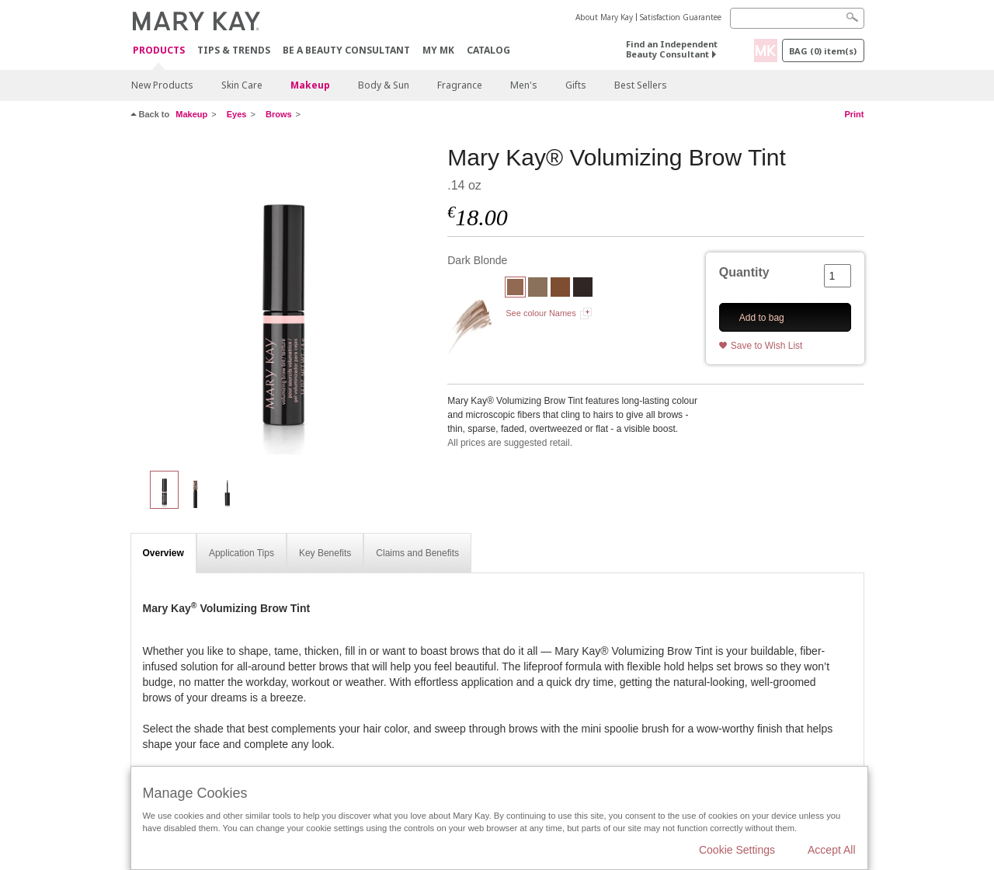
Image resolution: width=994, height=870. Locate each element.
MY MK (438, 50)
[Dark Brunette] (583, 289)
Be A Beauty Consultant (346, 50)
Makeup (310, 85)
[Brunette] (560, 289)
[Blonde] (537, 289)
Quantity (744, 272)
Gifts (575, 85)
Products (159, 51)
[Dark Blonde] (283, 299)
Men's (523, 85)
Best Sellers (640, 85)
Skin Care (241, 85)
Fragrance (459, 85)
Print (854, 114)
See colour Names (541, 313)
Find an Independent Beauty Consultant (672, 49)
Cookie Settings (737, 850)
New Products (162, 85)
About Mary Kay (604, 17)
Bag (823, 51)
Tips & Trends (233, 50)
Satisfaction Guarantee (680, 17)
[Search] (797, 18)
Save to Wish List (767, 345)
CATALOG (488, 50)
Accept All (831, 850)
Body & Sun (383, 85)
